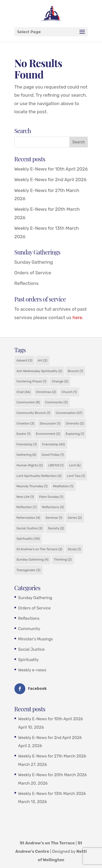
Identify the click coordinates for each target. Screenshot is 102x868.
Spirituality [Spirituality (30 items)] (28, 538)
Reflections (26, 283)
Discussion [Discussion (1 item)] (50, 423)
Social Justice (31, 649)
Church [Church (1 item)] (69, 392)
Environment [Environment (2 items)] (48, 434)
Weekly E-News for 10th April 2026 (51, 169)
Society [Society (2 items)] (56, 528)
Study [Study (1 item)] (74, 549)
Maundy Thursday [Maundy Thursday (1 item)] (32, 486)
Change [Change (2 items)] (60, 381)
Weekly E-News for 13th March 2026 (52, 793)
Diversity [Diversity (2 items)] (75, 423)
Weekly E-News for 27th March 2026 (52, 756)
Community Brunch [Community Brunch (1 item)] (33, 413)
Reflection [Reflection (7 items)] (27, 507)
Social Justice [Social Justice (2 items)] (30, 528)
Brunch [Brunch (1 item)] (75, 371)
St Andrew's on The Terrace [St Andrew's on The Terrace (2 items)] (40, 549)
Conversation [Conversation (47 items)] (69, 413)
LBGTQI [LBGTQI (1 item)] (56, 465)
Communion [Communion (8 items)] (28, 402)
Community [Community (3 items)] (56, 402)
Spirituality (28, 659)
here (77, 317)
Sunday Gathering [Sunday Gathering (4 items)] (33, 559)
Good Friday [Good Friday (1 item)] (53, 455)
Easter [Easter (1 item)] (24, 434)
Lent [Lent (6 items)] (75, 465)
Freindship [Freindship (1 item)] (27, 444)
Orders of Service (32, 272)
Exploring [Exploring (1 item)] (75, 434)
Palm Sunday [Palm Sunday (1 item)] (51, 497)
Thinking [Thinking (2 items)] (63, 559)
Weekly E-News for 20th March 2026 (52, 774)
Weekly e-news (32, 670)
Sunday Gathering (33, 262)
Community (29, 628)
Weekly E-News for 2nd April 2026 (50, 179)
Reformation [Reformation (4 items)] (28, 518)
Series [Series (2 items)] (75, 518)
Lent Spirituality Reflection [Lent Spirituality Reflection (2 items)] (39, 476)
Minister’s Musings (35, 639)
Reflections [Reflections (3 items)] (53, 507)
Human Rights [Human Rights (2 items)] (30, 465)
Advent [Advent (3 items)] (24, 360)
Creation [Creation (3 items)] (26, 423)
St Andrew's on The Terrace (47, 843)
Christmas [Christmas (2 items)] (46, 392)
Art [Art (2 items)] (42, 360)
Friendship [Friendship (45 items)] (53, 444)
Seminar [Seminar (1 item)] (53, 518)
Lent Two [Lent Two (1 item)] (76, 476)
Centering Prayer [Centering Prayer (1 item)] (32, 381)
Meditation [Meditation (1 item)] (63, 486)
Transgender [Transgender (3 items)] (29, 570)
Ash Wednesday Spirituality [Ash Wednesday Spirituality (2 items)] (39, 371)
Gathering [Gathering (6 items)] (26, 455)
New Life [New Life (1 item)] (25, 497)
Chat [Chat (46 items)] (23, 392)
